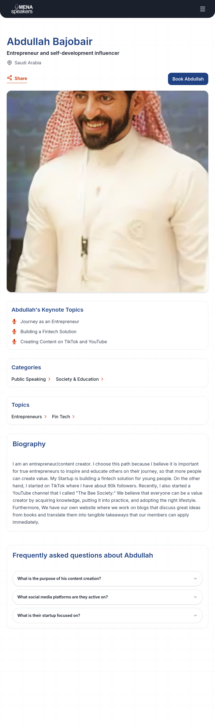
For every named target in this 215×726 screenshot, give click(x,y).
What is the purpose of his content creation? (107, 578)
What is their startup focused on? (107, 615)
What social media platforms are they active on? (107, 597)
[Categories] (31, 379)
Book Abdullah (188, 79)
